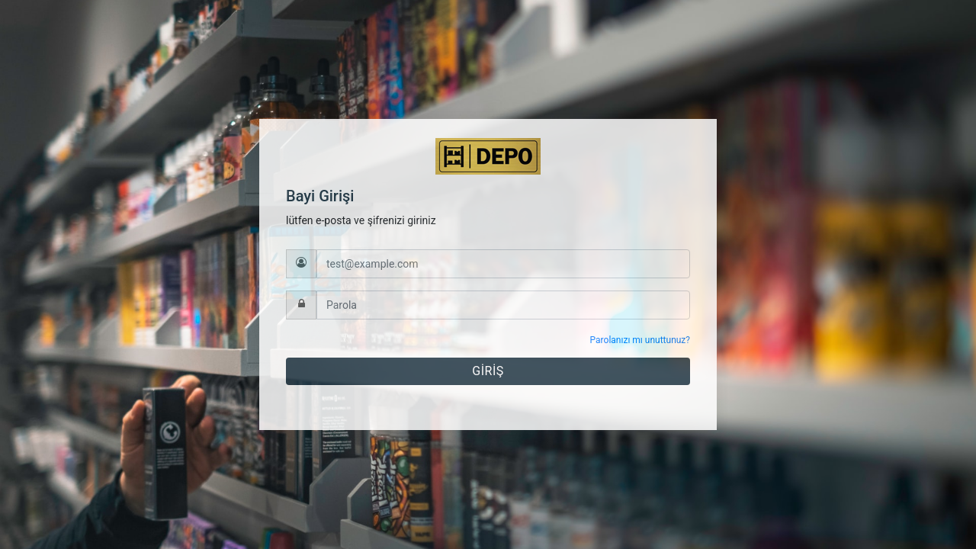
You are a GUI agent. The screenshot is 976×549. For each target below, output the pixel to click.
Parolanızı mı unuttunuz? (640, 340)
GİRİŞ (487, 371)
